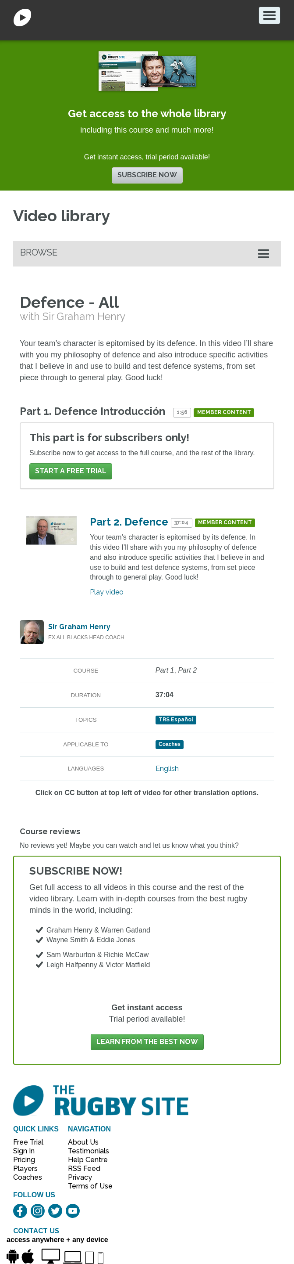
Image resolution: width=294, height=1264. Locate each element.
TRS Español (176, 720)
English (167, 768)
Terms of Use (85, 1186)
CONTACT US (36, 1231)
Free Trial (28, 1142)
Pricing (24, 1160)
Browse (38, 252)
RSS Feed (85, 1168)
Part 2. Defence (129, 521)
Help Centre (85, 1160)
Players (25, 1168)
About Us (83, 1142)
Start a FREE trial (70, 471)
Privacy (80, 1177)
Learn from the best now (147, 1041)
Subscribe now (147, 175)
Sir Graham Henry (79, 627)
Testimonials (85, 1151)
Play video (107, 592)
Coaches (27, 1177)
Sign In (24, 1151)
